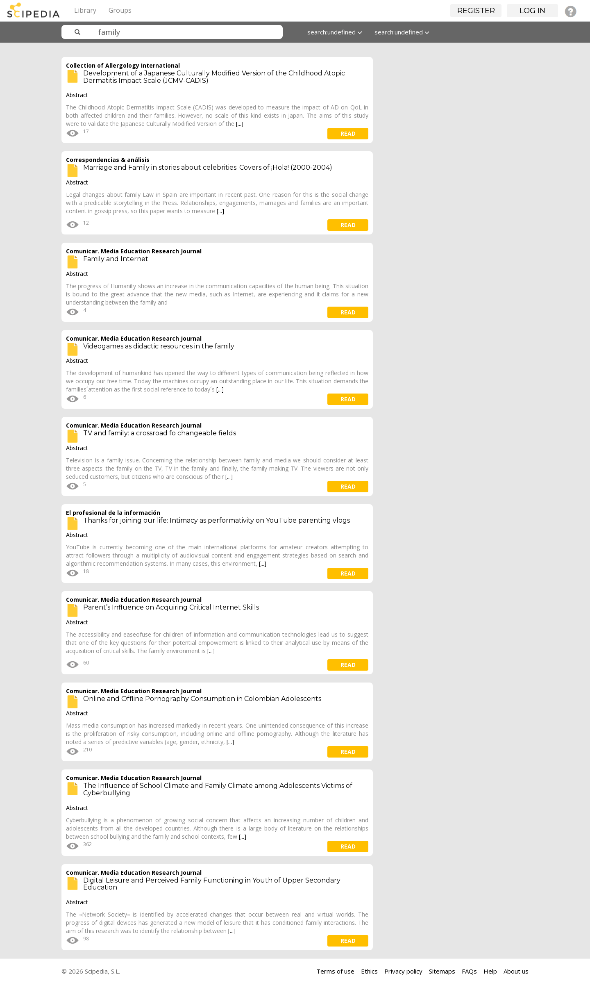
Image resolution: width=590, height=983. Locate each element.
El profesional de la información (113, 513)
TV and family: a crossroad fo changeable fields (159, 433)
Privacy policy (403, 971)
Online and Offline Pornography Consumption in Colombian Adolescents (202, 699)
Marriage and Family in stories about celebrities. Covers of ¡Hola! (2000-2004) (207, 167)
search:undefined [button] (334, 32)
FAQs (469, 971)
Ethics (369, 971)
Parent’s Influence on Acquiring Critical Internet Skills (171, 607)
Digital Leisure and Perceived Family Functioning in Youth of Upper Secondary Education (211, 884)
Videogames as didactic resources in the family (158, 346)
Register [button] (476, 10)
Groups (120, 10)
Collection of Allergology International (123, 65)
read (348, 133)
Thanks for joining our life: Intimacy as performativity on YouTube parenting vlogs (216, 520)
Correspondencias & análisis (108, 160)
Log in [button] (532, 10)
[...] (239, 123)
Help (490, 971)
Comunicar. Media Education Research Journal (134, 251)
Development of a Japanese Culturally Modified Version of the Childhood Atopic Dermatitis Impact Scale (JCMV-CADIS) (214, 76)
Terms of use (335, 971)
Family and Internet (115, 259)
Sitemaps (442, 971)
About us (516, 971)
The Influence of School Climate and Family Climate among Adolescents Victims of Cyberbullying (217, 789)
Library (85, 10)
